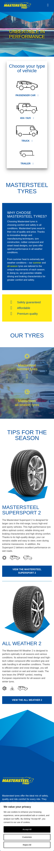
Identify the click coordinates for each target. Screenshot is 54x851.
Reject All (27, 845)
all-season (12, 266)
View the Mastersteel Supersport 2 (27, 571)
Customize (27, 837)
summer (37, 262)
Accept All (27, 829)
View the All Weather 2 (27, 700)
